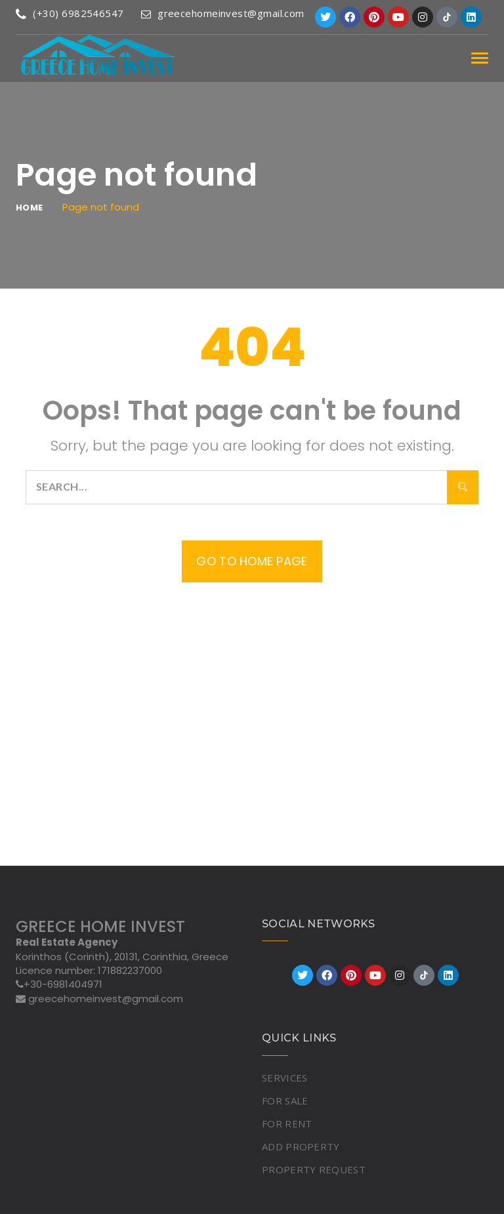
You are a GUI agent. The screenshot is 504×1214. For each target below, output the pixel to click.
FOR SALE (285, 1100)
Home (29, 207)
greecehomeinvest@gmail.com (222, 13)
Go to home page (251, 561)
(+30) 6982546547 (70, 13)
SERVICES (284, 1077)
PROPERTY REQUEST (314, 1169)
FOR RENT (287, 1123)
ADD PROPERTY (301, 1146)
